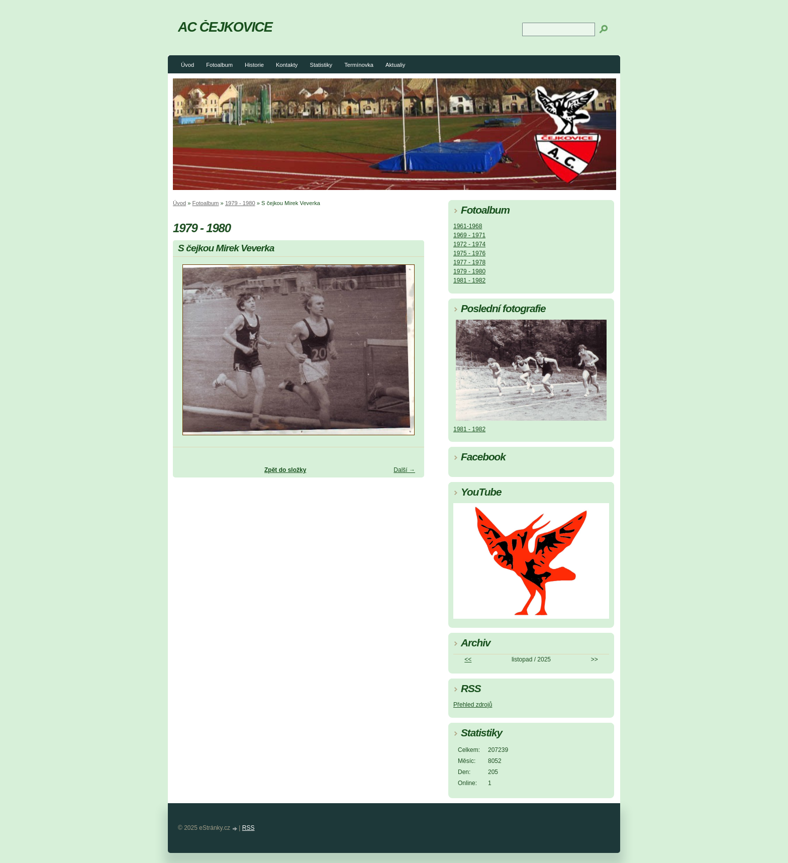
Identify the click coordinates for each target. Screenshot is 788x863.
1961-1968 (467, 226)
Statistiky (321, 65)
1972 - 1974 (469, 244)
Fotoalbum (219, 65)
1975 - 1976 (469, 253)
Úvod (187, 65)
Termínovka (358, 65)
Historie (254, 65)
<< (467, 659)
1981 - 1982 (469, 280)
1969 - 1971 (469, 235)
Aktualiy (395, 65)
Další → (404, 469)
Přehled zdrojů (472, 704)
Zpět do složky (285, 469)
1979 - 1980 (240, 203)
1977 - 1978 (469, 262)
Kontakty (287, 65)
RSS (248, 827)
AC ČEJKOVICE (225, 27)
